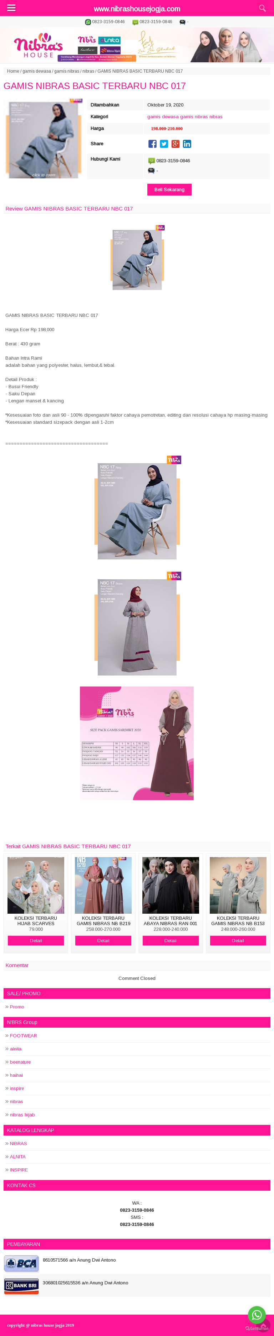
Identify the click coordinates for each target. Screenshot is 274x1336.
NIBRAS (18, 1143)
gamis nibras (66, 71)
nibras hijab (22, 1114)
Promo (17, 1006)
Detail (36, 940)
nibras (88, 71)
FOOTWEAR (23, 1035)
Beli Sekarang (169, 189)
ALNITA (18, 1156)
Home (13, 71)
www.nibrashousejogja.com (137, 9)
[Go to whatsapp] (257, 1315)
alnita (15, 1048)
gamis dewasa (36, 71)
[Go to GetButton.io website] (256, 1328)
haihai (16, 1075)
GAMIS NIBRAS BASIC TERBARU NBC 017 (95, 85)
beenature (20, 1062)
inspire (17, 1088)
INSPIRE (19, 1170)
